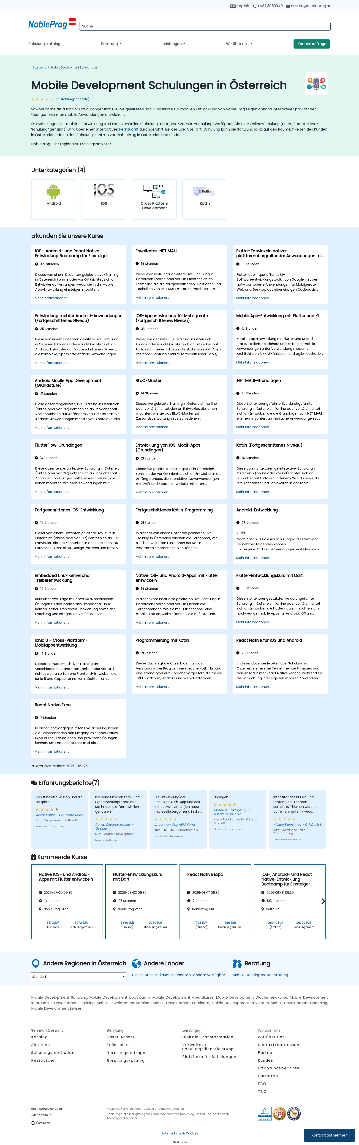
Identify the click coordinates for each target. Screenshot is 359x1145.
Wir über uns (237, 43)
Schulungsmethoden (52, 1052)
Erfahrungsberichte (279, 1068)
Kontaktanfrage (311, 43)
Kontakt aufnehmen (329, 1135)
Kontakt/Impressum (279, 1044)
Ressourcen (43, 1060)
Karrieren (268, 1076)
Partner (266, 1052)
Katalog (39, 1037)
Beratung (110, 43)
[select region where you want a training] (78, 976)
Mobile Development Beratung (260, 975)
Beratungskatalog (126, 1060)
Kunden (266, 1060)
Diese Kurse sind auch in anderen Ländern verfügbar (178, 975)
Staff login (179, 1142)
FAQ (262, 1083)
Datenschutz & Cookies (179, 1133)
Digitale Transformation (208, 1037)
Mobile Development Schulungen (74, 67)
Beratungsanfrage (126, 1053)
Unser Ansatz (121, 1037)
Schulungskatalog (44, 43)
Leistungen (172, 43)
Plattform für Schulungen (209, 1056)
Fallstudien (118, 1044)
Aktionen (40, 1044)
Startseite (39, 67)
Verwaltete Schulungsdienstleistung (208, 1047)
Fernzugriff (129, 129)
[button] (322, 901)
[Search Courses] (205, 26)
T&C (262, 1091)
